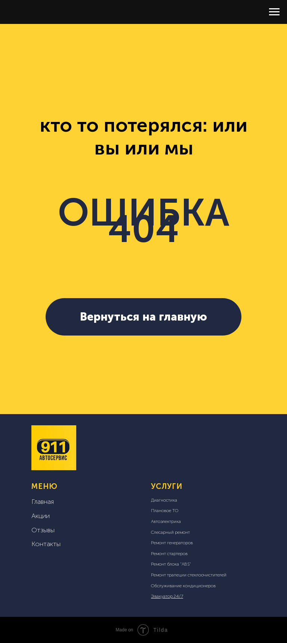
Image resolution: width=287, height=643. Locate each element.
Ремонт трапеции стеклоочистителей (188, 575)
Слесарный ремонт (170, 532)
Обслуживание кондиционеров (183, 585)
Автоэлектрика (166, 521)
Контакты (46, 544)
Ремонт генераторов (172, 542)
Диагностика (164, 500)
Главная (42, 501)
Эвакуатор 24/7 (167, 596)
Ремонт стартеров (169, 553)
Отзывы (43, 530)
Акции (40, 516)
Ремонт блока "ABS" (171, 564)
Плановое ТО (164, 510)
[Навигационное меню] (274, 12)
